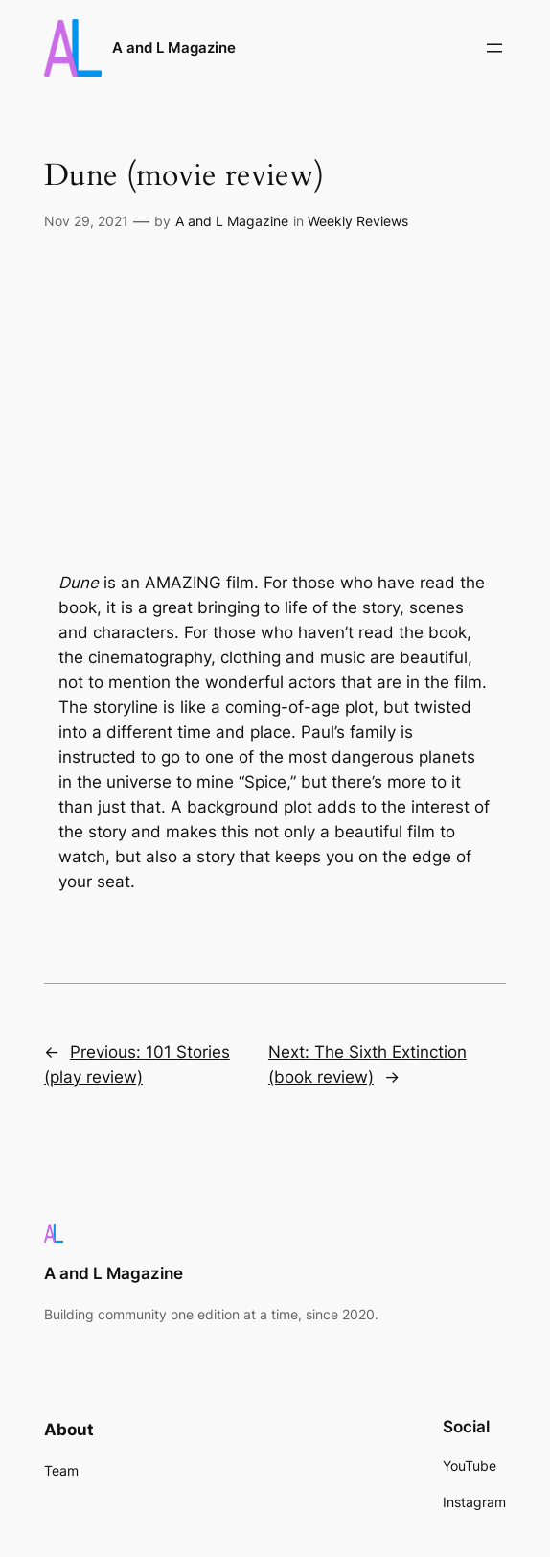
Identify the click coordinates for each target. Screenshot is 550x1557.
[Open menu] (494, 47)
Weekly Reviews (358, 221)
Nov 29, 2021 (86, 221)
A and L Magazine (174, 47)
